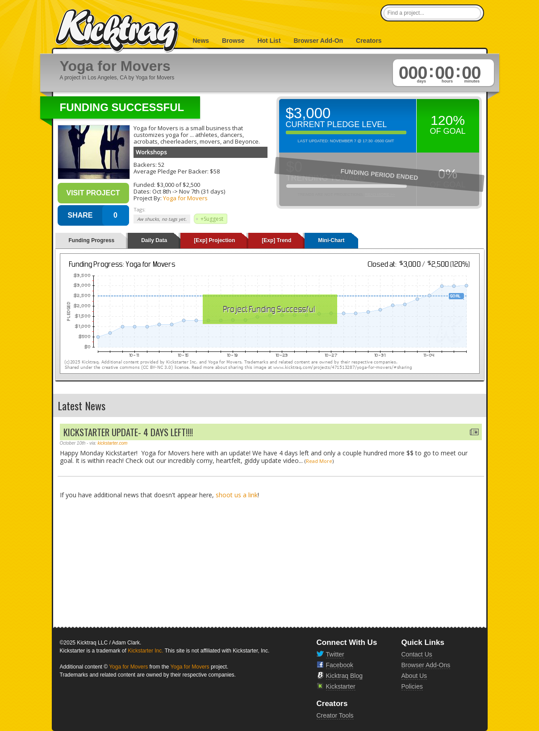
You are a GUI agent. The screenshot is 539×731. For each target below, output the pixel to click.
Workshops (151, 152)
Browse (233, 40)
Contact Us (416, 654)
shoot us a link (237, 495)
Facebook (339, 665)
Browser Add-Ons (426, 665)
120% (447, 120)
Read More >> (380, 194)
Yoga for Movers (185, 198)
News (201, 40)
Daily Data (154, 240)
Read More (319, 461)
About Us (414, 675)
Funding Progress (92, 240)
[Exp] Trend (276, 240)
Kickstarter (340, 686)
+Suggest (212, 219)
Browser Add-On (318, 40)
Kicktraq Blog (344, 675)
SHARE (79, 215)
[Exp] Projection (214, 240)
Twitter (335, 654)
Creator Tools (335, 715)
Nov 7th (189, 191)
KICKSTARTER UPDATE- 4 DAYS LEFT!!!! (128, 432)
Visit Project (93, 193)
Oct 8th (161, 191)
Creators (369, 40)
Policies (412, 686)
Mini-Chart (331, 240)
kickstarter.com (113, 443)
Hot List (268, 40)
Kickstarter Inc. (145, 651)
